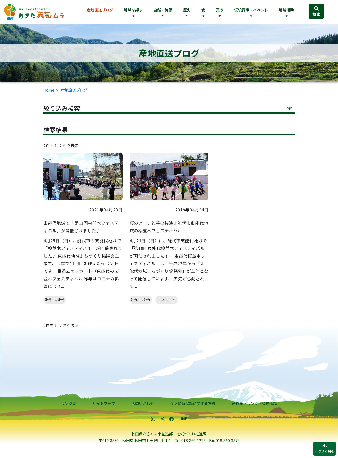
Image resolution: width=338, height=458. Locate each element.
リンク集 (68, 403)
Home (48, 90)
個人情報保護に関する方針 (192, 403)
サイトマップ (103, 403)
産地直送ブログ (100, 10)
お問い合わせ (142, 403)
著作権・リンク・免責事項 (254, 403)
